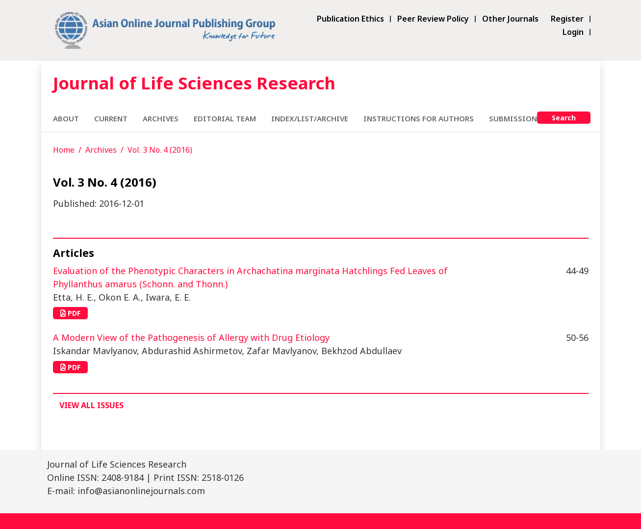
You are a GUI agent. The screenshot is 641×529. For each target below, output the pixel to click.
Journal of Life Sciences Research (194, 82)
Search (564, 117)
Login (573, 32)
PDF (70, 313)
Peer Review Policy (433, 19)
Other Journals (510, 19)
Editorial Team (225, 118)
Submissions (515, 118)
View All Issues (91, 405)
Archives (161, 118)
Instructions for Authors (418, 118)
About (66, 118)
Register (567, 19)
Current (111, 118)
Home (64, 149)
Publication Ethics (350, 19)
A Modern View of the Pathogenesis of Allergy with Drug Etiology (191, 337)
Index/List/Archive (309, 118)
